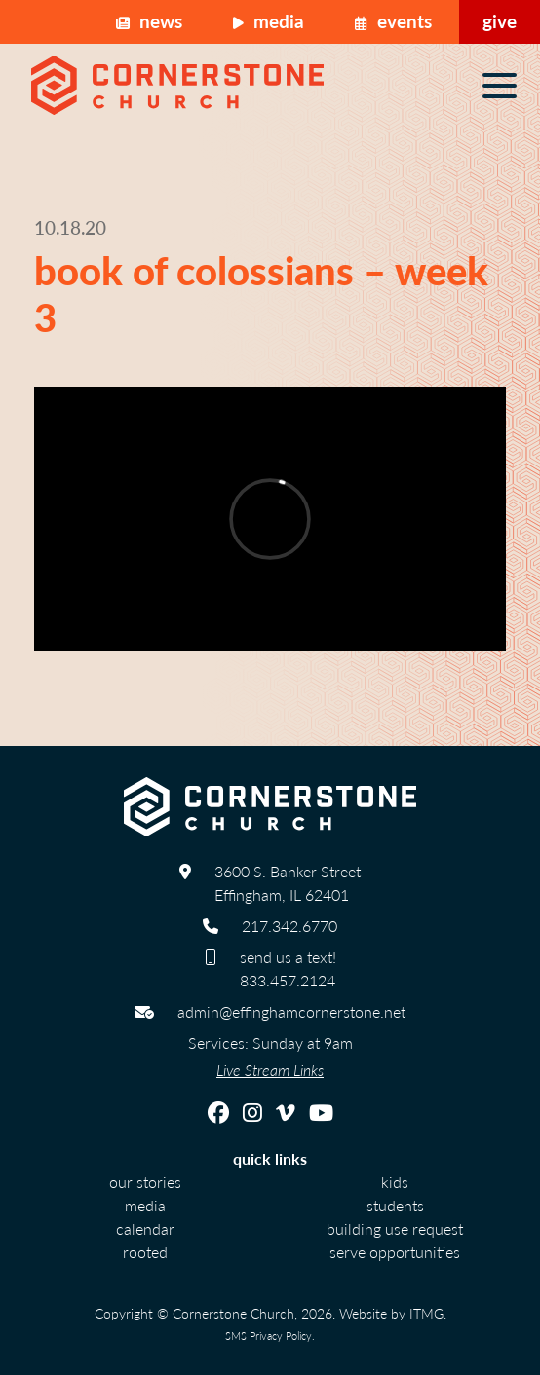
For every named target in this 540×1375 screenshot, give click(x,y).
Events (393, 21)
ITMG (426, 1312)
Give (499, 21)
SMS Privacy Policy (268, 1335)
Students (395, 1205)
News (149, 21)
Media (268, 21)
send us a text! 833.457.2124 (288, 968)
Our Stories (145, 1182)
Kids (394, 1182)
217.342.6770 (289, 925)
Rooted (145, 1252)
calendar (145, 1228)
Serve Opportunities (394, 1252)
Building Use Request (395, 1228)
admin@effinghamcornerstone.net (291, 1011)
